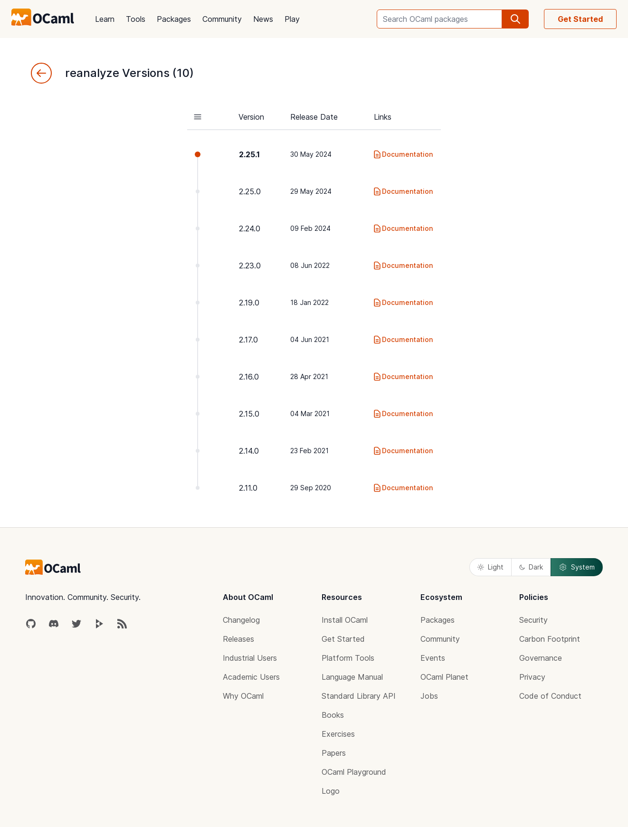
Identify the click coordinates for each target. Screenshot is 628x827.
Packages (174, 19)
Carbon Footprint (549, 639)
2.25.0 (250, 191)
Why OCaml (243, 696)
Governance (540, 658)
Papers (334, 753)
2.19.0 (249, 302)
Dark (531, 567)
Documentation (402, 154)
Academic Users (251, 677)
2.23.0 (250, 265)
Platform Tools (348, 658)
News (263, 19)
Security (533, 620)
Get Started (580, 19)
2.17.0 (248, 339)
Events (432, 658)
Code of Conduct (550, 696)
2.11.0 (248, 488)
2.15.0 (249, 413)
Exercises (338, 734)
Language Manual (352, 677)
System (577, 567)
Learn (104, 19)
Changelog (241, 620)
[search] (515, 19)
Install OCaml (345, 620)
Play (292, 19)
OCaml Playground (354, 772)
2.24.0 (249, 228)
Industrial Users (250, 658)
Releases (238, 639)
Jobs (429, 696)
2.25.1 (249, 154)
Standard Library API (359, 696)
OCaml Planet (444, 677)
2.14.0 (249, 451)
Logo (331, 791)
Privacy (532, 677)
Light (490, 567)
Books (333, 715)
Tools (135, 19)
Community (222, 19)
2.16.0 (249, 376)
